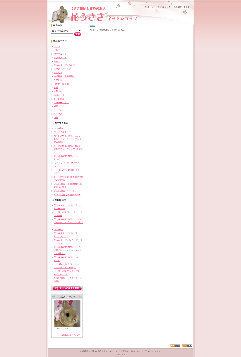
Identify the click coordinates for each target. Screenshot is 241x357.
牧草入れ (58, 91)
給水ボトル (59, 95)
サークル (58, 110)
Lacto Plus (58, 128)
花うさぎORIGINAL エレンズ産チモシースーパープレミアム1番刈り (68, 139)
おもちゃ (58, 72)
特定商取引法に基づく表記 (90, 351)
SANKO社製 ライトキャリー (67, 191)
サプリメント (60, 57)
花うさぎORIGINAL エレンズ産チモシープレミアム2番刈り (68, 149)
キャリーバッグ (61, 102)
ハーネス (58, 114)
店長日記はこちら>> (70, 335)
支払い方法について (112, 351)
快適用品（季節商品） (64, 76)
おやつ (57, 61)
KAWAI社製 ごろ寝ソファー (67, 194)
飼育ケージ (59, 106)
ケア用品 (58, 80)
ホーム (92, 26)
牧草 (56, 50)
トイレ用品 (59, 99)
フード (57, 46)
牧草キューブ (60, 54)
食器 (56, 87)
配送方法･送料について (132, 351)
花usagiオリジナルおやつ (65, 65)
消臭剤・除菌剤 (61, 84)
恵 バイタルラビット (64, 132)
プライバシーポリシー (153, 351)
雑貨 (56, 117)
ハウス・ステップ (62, 69)
